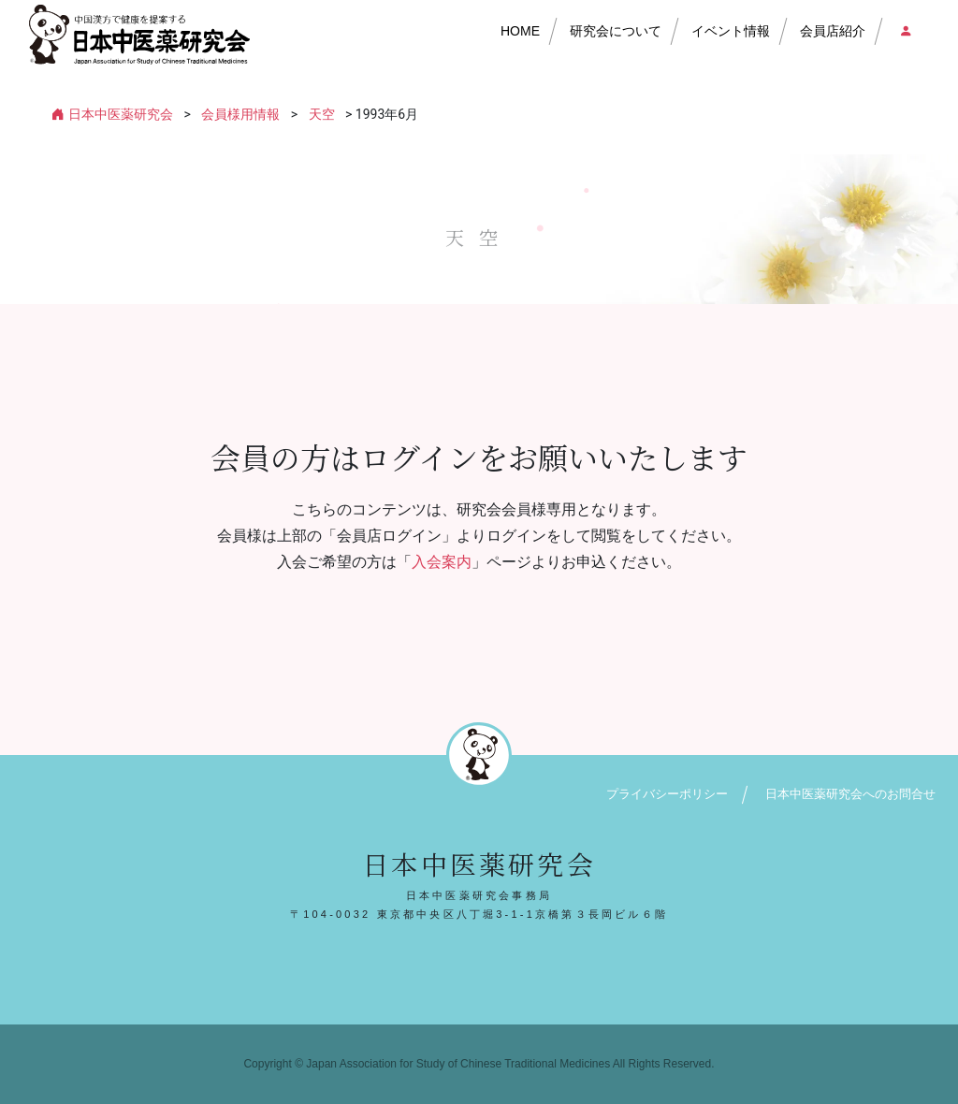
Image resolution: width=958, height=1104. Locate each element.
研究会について (615, 30)
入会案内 (442, 562)
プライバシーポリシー (667, 794)
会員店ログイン (904, 31)
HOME (520, 30)
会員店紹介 (832, 30)
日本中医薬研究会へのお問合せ (850, 794)
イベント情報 (730, 30)
